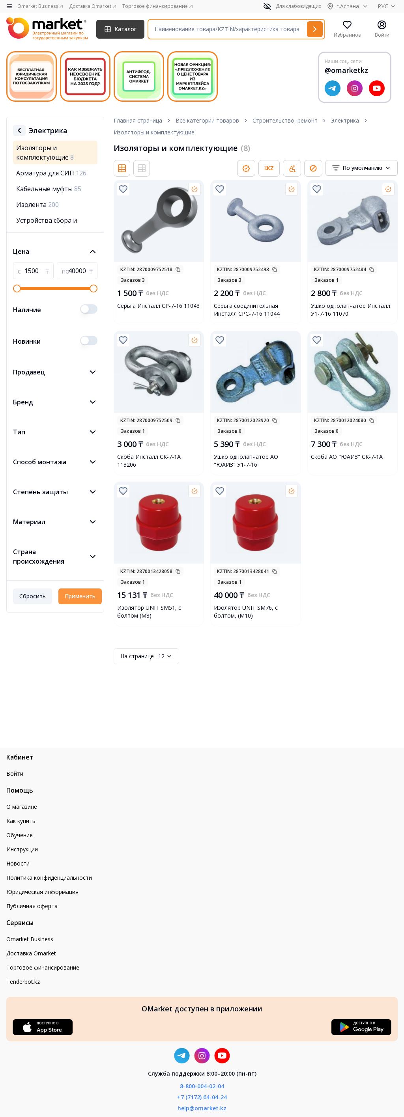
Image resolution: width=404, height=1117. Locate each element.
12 (146, 656)
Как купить (21, 821)
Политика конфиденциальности (49, 877)
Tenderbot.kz (23, 981)
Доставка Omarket (31, 953)
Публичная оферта (32, 906)
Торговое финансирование (42, 967)
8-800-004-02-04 (202, 1086)
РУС (388, 6)
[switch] (88, 309)
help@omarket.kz (202, 1108)
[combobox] (361, 168)
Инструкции (22, 849)
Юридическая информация (42, 891)
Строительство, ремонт (285, 120)
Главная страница (138, 120)
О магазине (21, 806)
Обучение (19, 835)
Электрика (345, 120)
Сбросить (32, 596)
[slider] (17, 288)
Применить (80, 596)
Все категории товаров (207, 120)
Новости (18, 863)
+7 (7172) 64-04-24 (202, 1097)
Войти (14, 773)
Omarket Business (29, 939)
